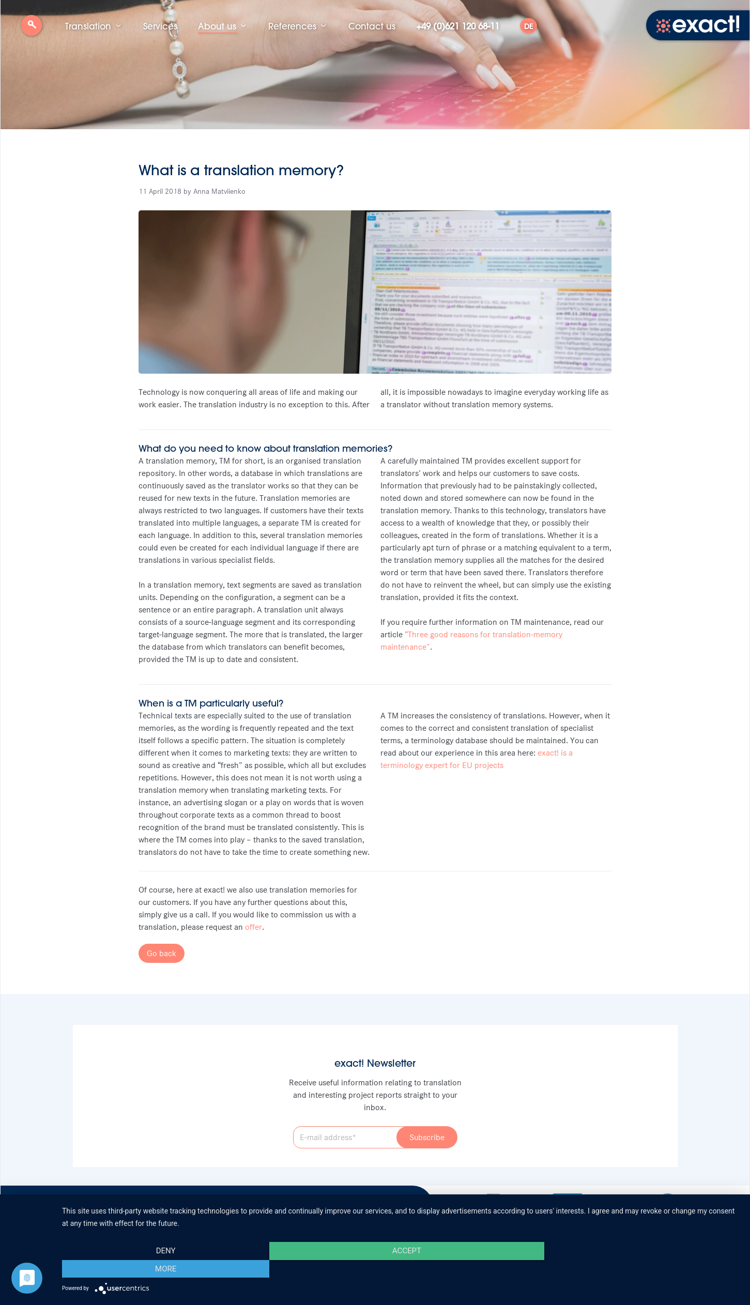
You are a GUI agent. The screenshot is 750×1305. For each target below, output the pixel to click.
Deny (164, 1268)
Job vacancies (75, 1203)
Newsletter (128, 1203)
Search (31, 29)
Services (160, 26)
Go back (161, 953)
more (638, 1268)
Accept (400, 1268)
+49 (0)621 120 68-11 (457, 26)
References (292, 26)
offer (253, 927)
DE (528, 26)
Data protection (220, 1203)
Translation (88, 26)
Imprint (171, 1203)
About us (217, 26)
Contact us (371, 26)
